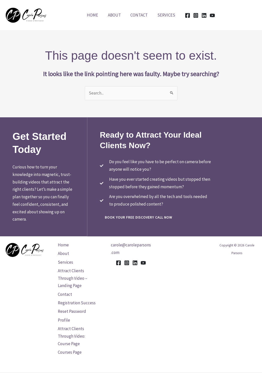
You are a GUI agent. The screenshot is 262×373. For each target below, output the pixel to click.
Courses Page (70, 353)
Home (94, 15)
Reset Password (72, 312)
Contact (138, 15)
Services (164, 15)
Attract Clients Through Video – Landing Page (72, 278)
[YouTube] (210, 15)
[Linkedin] (201, 15)
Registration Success (77, 303)
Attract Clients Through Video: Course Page (71, 336)
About (114, 15)
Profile (64, 320)
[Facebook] (185, 15)
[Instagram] (193, 15)
